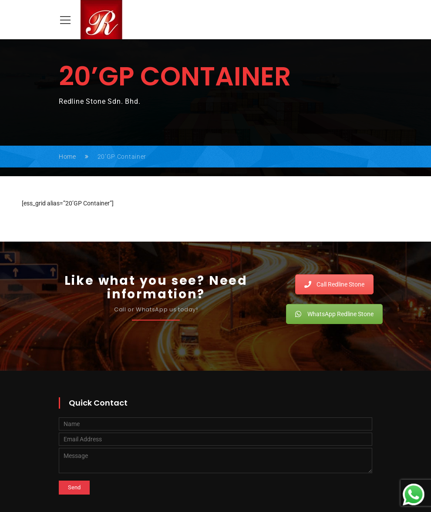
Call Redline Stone (334, 284)
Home (67, 156)
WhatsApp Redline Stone (334, 314)
